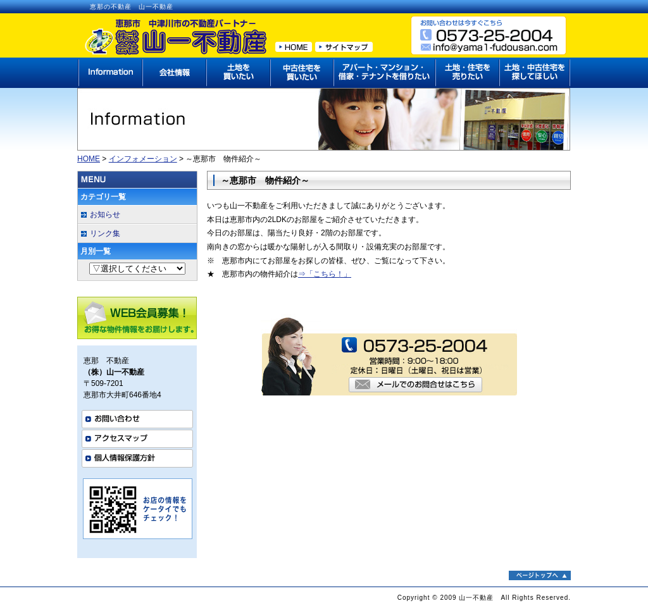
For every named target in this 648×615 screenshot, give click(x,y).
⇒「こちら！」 (324, 274)
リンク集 (105, 233)
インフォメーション (143, 158)
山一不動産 (476, 597)
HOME (88, 158)
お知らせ (105, 214)
